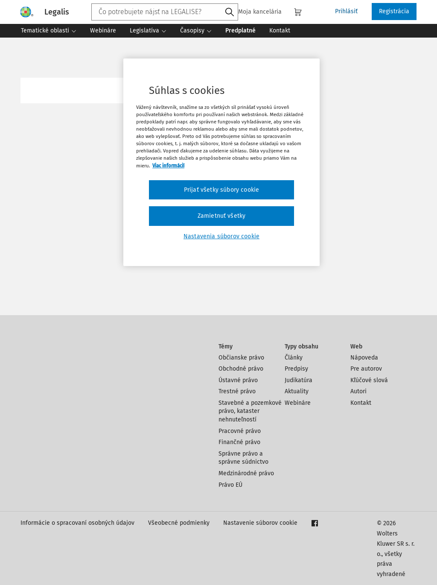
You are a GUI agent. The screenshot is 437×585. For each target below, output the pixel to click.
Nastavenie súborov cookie (260, 522)
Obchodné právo (240, 368)
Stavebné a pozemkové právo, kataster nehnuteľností (250, 411)
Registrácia (394, 11)
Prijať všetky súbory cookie (221, 189)
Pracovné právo (239, 431)
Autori (358, 391)
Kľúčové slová (369, 380)
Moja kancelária (255, 11)
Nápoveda (364, 357)
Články (294, 357)
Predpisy (296, 368)
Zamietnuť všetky (222, 215)
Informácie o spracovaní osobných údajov (77, 522)
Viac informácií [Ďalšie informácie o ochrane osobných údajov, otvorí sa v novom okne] (168, 166)
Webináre (298, 403)
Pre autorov (366, 368)
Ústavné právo (238, 380)
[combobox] (164, 11)
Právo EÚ (230, 484)
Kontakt (360, 403)
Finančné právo (239, 442)
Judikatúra (298, 380)
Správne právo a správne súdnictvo (243, 458)
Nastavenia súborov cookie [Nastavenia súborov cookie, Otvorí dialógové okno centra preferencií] (221, 236)
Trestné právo (237, 391)
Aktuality (297, 391)
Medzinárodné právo (246, 473)
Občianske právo (241, 357)
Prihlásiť (346, 11)
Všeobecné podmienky (179, 522)
